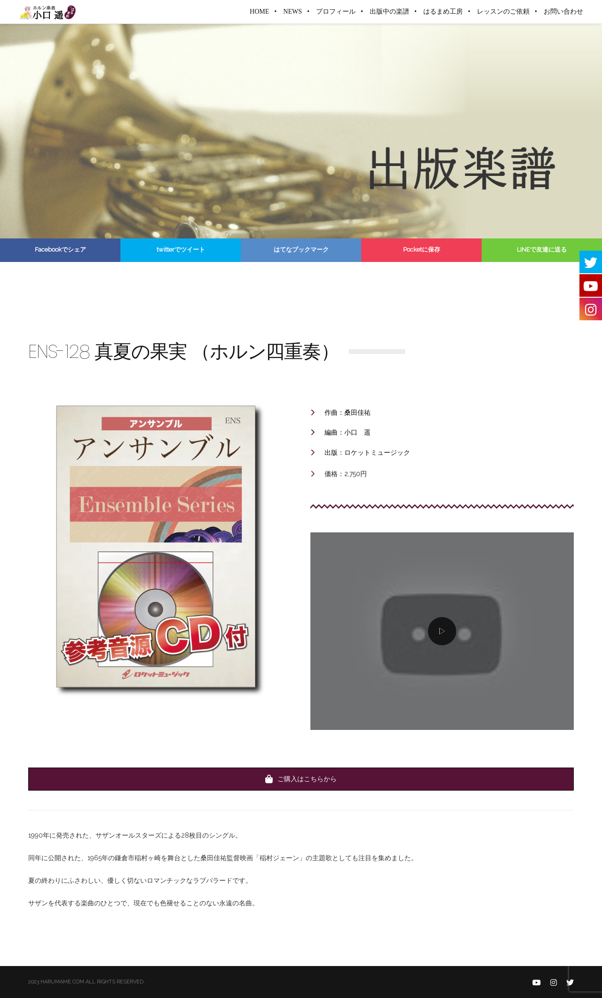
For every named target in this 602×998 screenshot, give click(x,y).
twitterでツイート (181, 249)
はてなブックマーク (301, 249)
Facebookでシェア (60, 249)
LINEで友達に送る (542, 249)
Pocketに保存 (421, 249)
